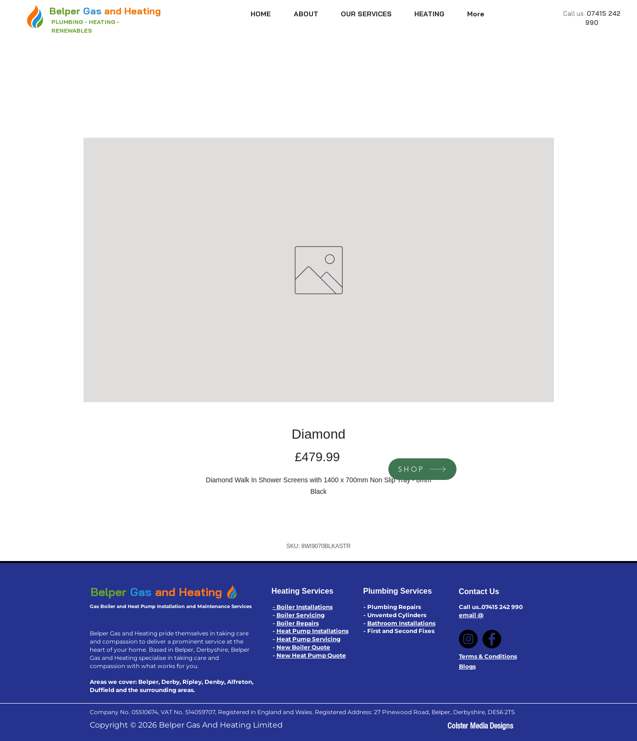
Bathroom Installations (401, 623)
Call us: (575, 13)
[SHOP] (422, 469)
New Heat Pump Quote (311, 655)
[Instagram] (468, 639)
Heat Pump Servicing (308, 639)
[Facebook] (491, 639)
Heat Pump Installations (312, 630)
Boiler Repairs (297, 623)
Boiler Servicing (300, 615)
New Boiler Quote (303, 647)
